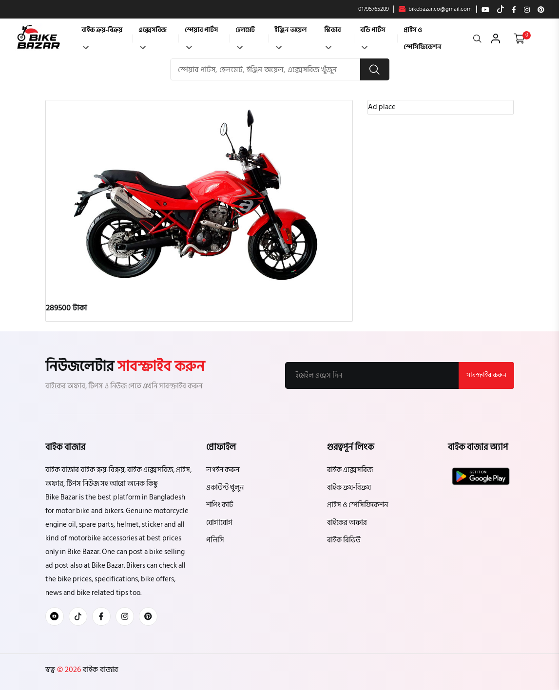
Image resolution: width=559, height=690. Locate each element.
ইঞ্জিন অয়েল (290, 36)
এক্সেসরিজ (152, 36)
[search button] (374, 69)
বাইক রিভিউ (344, 540)
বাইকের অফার (347, 523)
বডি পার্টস (372, 36)
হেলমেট (245, 36)
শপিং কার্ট (219, 505)
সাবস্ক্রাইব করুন (486, 375)
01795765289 (373, 9)
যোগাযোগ (219, 523)
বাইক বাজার (99, 669)
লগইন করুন (222, 470)
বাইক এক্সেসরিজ (350, 470)
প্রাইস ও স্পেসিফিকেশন (422, 38)
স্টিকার (332, 36)
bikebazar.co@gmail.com (435, 9)
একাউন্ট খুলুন (225, 487)
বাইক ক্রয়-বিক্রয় (101, 36)
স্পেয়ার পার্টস (201, 36)
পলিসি (215, 540)
